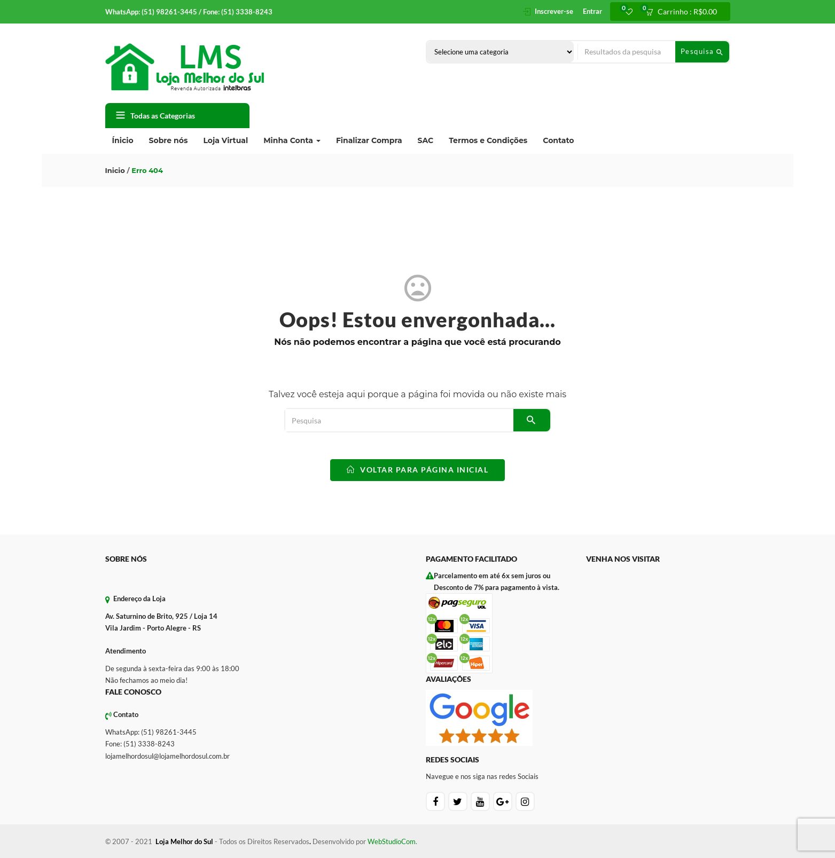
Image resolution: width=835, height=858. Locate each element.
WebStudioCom (392, 841)
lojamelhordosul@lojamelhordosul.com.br (167, 756)
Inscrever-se (554, 11)
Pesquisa (702, 52)
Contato (558, 140)
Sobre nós (168, 140)
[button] (684, 12)
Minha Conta (292, 140)
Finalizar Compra (369, 140)
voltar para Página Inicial (417, 469)
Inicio (115, 170)
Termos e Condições (488, 140)
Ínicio (123, 140)
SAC (426, 140)
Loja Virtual (225, 140)
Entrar (592, 11)
